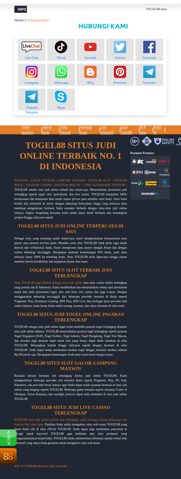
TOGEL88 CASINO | (39, 185)
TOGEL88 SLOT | (100, 180)
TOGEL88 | (22, 180)
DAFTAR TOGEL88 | (72, 180)
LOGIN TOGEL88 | (44, 180)
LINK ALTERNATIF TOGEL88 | (105, 185)
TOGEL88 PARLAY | (69, 185)
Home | (20, 20)
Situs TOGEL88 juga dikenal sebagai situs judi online (48, 282)
